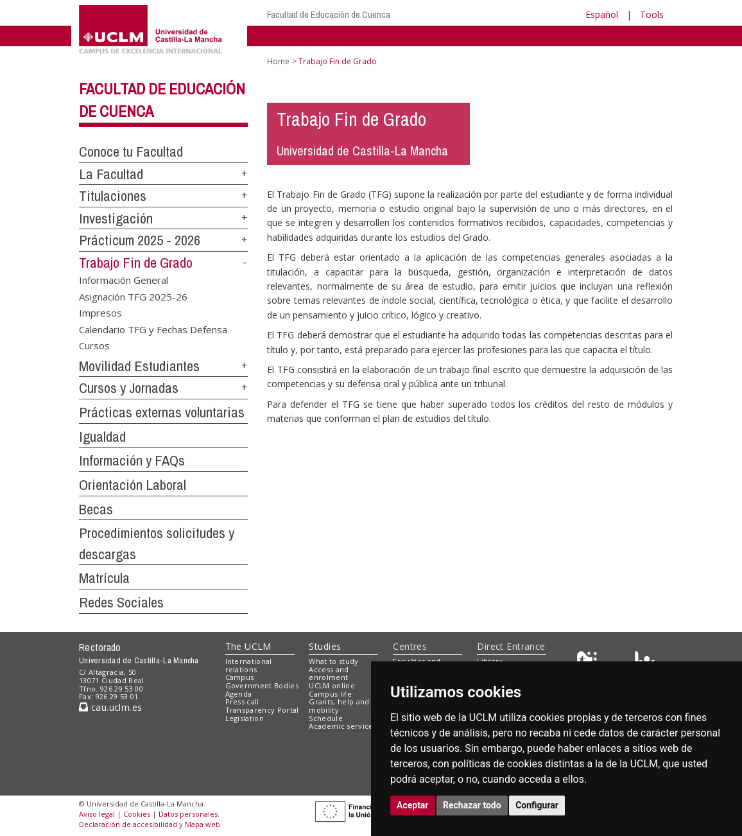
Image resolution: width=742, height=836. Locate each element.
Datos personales (188, 814)
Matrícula (104, 578)
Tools (652, 14)
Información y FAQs (132, 460)
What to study (333, 661)
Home (278, 61)
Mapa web (202, 824)
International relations (248, 665)
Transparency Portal (262, 710)
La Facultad (111, 174)
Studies (325, 646)
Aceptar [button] (413, 805)
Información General (123, 280)
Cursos (94, 344)
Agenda (238, 694)
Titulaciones (112, 195)
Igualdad (102, 436)
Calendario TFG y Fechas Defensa (153, 328)
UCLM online (332, 685)
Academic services (343, 726)
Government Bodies (262, 685)
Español (601, 14)
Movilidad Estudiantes (139, 366)
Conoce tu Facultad (131, 151)
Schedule (326, 718)
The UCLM (248, 646)
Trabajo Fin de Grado (136, 262)
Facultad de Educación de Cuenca (328, 14)
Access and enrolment (329, 674)
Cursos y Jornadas (128, 387)
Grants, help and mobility (339, 706)
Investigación (116, 218)
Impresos (100, 312)
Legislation (244, 718)
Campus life (330, 694)
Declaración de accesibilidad (128, 824)
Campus (239, 677)
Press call (242, 701)
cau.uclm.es (110, 707)
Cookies (136, 814)
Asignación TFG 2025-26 (133, 296)
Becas (96, 509)
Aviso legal (97, 814)
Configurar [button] (536, 805)
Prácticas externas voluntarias (162, 412)
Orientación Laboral (132, 484)
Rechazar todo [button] (472, 805)
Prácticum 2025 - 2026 (139, 240)
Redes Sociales (121, 602)
